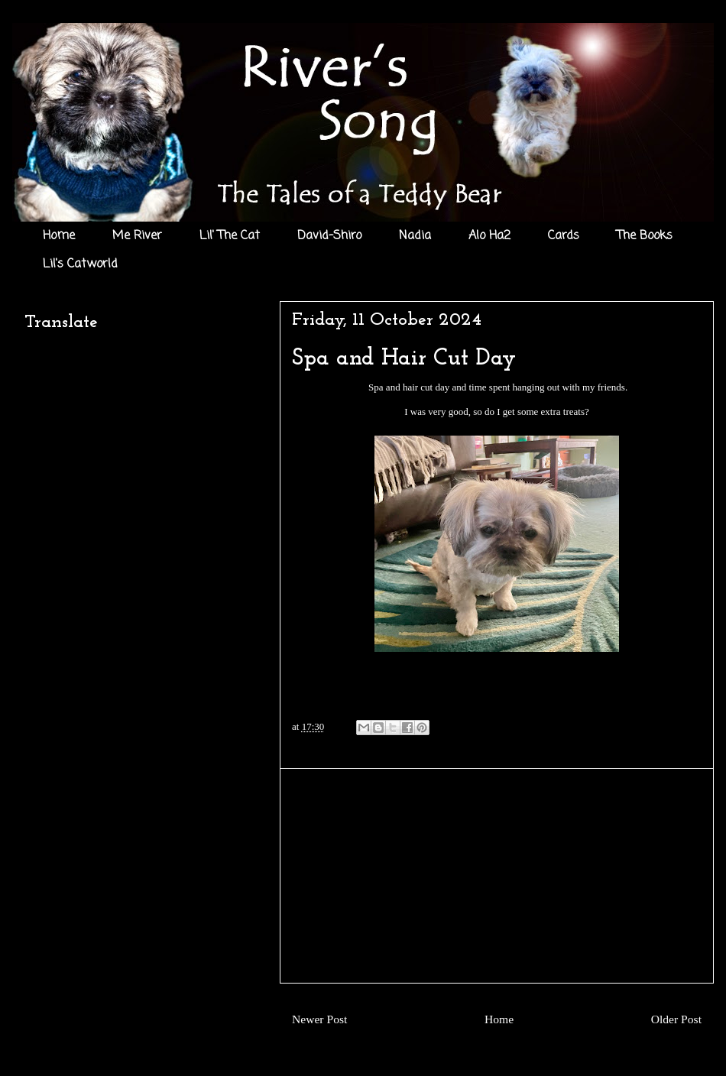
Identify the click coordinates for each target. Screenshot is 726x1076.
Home (59, 236)
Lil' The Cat (229, 236)
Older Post (676, 1019)
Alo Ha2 (489, 236)
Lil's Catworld (80, 264)
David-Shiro (329, 236)
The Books (645, 236)
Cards (563, 236)
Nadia (415, 236)
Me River (137, 236)
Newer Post (319, 1019)
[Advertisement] (496, 875)
